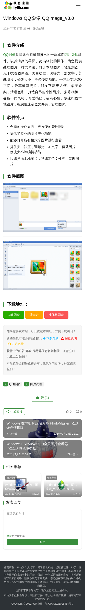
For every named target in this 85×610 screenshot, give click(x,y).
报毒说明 (69, 338)
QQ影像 (9, 55)
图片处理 (71, 55)
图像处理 (38, 28)
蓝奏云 (34, 315)
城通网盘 (14, 315)
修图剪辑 (51, 477)
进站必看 (16, 344)
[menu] (78, 5)
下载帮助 (51, 338)
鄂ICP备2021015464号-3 (59, 603)
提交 (42, 542)
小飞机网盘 (56, 315)
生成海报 (14, 412)
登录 (9, 535)
